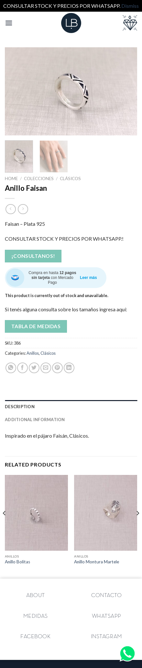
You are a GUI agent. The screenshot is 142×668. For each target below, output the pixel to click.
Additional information (35, 419)
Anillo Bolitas (17, 561)
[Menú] (9, 23)
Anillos (33, 353)
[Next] (137, 526)
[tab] (71, 406)
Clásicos (70, 178)
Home (11, 178)
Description (20, 406)
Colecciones (39, 178)
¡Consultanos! (33, 256)
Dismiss (130, 6)
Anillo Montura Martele (96, 561)
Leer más (88, 277)
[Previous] (4, 526)
